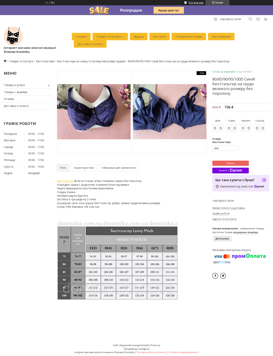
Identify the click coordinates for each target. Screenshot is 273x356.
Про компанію (221, 36)
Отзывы (9, 99)
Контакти (159, 36)
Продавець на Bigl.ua (136, 348)
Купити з (230, 170)
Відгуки (139, 36)
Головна (81, 36)
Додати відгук (258, 19)
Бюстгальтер (65, 181)
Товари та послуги (108, 36)
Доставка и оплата (90, 44)
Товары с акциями (15, 92)
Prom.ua (155, 345)
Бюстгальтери (45, 61)
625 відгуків (196, 2)
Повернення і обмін (188, 36)
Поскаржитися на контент (151, 352)
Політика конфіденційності (183, 352)
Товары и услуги (14, 85)
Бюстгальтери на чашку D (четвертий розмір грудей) (91, 61)
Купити (231, 163)
